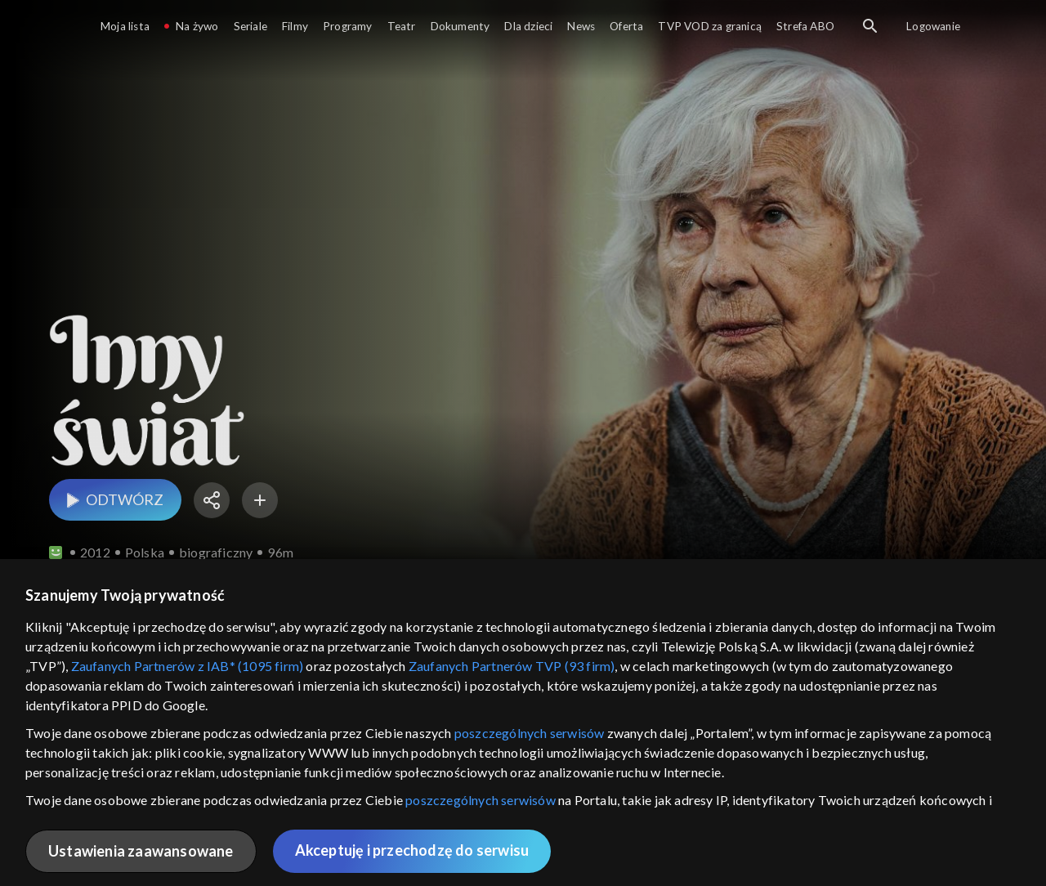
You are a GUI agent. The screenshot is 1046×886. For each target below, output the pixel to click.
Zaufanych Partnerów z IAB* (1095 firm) (187, 665)
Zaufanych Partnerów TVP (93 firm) (512, 665)
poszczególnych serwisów (529, 733)
